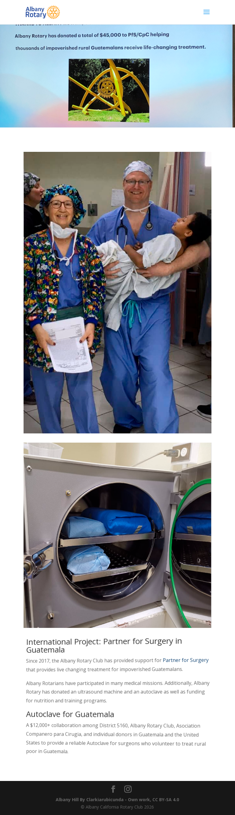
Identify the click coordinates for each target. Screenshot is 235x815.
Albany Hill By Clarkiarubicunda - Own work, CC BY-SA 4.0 (117, 799)
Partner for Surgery (185, 659)
